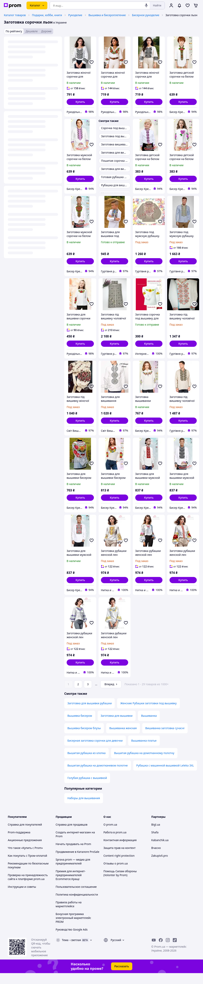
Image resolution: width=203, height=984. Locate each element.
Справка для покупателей (25, 835)
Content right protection (119, 866)
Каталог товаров (15, 15)
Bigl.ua (155, 835)
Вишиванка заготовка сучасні (164, 739)
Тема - (71, 951)
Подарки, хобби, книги (47, 15)
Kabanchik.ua (160, 851)
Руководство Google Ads (72, 940)
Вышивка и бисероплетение (107, 15)
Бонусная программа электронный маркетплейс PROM (73, 928)
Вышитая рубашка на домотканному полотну (144, 764)
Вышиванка (149, 726)
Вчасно (156, 859)
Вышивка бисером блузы (84, 739)
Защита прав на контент (119, 859)
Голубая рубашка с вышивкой (87, 789)
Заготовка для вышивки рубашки (89, 714)
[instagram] (167, 951)
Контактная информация (120, 851)
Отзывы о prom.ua (115, 874)
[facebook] (160, 951)
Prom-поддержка (19, 843)
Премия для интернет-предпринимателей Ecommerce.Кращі (71, 886)
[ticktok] (174, 951)
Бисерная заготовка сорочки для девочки (95, 751)
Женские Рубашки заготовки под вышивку (148, 714)
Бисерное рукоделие (145, 15)
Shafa (155, 843)
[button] (80, 102)
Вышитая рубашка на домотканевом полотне (97, 776)
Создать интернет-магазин (73, 843)
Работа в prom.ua (114, 843)
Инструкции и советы (22, 897)
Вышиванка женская (123, 739)
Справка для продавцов (71, 835)
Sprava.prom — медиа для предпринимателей (73, 872)
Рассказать (121, 977)
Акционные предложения (25, 851)
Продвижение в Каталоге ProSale (77, 862)
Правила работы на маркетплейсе (69, 915)
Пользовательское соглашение (76, 897)
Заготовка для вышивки (117, 726)
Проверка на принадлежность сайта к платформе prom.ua (28, 888)
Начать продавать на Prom (73, 855)
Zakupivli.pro (159, 866)
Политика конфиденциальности (77, 905)
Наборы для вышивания (83, 809)
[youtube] (153, 951)
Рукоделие (75, 15)
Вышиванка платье (144, 751)
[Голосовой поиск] (146, 5)
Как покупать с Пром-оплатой (27, 866)
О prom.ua (110, 835)
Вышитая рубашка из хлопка (86, 764)
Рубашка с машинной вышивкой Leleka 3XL (165, 776)
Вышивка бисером (79, 726)
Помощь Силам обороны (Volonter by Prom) (120, 884)
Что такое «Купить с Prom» (25, 859)
